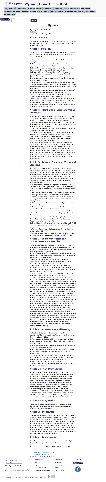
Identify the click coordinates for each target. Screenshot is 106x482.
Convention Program (9, 14)
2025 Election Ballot (91, 11)
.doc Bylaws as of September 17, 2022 (43, 452)
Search (13, 18)
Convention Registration (57, 11)
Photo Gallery (25, 11)
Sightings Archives (75, 8)
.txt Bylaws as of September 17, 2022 (42, 456)
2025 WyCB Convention (43, 11)
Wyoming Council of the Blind (46, 4)
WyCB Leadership (85, 8)
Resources (39, 8)
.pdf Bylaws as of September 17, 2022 (42, 454)
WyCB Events (31, 8)
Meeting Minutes (58, 8)
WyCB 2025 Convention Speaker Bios (74, 11)
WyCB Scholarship (48, 8)
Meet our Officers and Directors (12, 11)
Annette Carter (44, 477)
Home (5, 8)
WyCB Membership (21, 8)
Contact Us (33, 11)
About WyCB (12, 8)
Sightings (66, 8)
